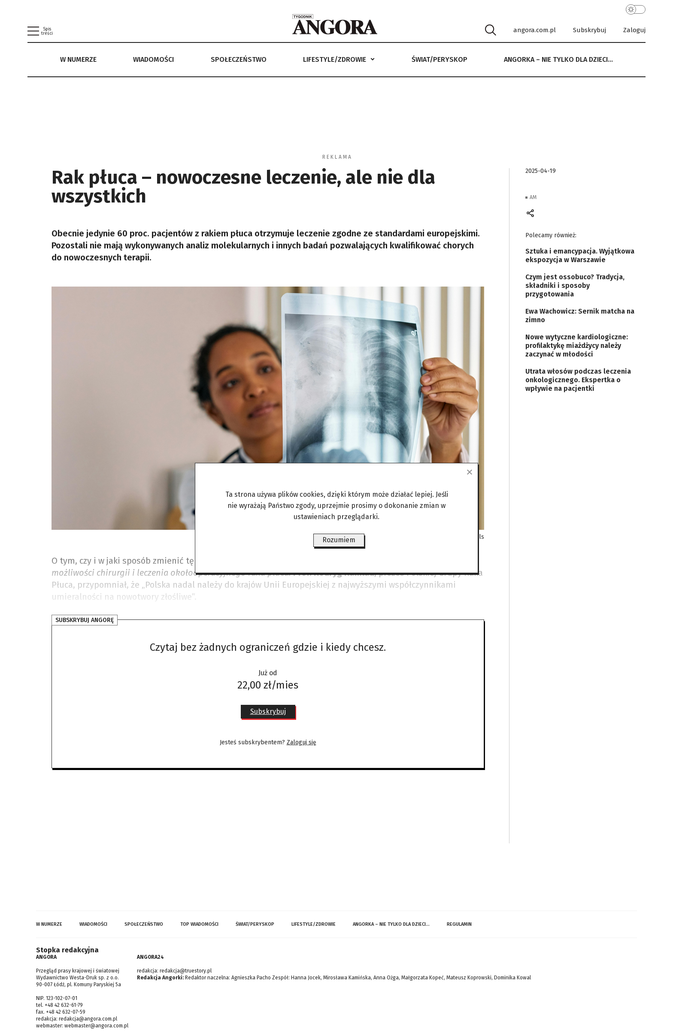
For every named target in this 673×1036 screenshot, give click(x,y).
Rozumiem (338, 540)
